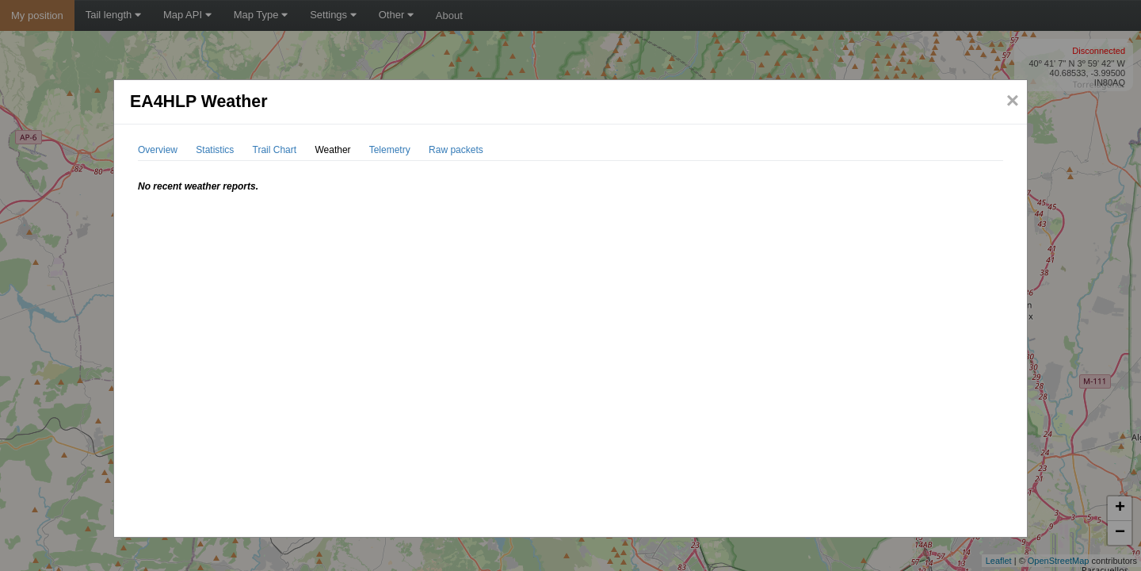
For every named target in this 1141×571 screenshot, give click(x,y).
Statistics (215, 149)
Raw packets (456, 149)
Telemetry (389, 149)
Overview (157, 149)
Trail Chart (275, 149)
